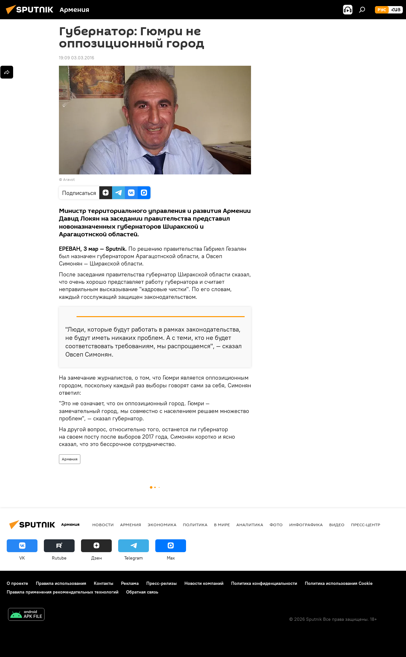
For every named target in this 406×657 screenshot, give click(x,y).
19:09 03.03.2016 (76, 58)
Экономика (162, 524)
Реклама (130, 583)
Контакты (103, 583)
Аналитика (249, 524)
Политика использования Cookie (339, 583)
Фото (276, 524)
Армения (69, 459)
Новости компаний (203, 583)
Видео (337, 524)
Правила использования (61, 583)
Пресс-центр (365, 524)
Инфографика (306, 524)
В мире (222, 524)
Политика (195, 524)
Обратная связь (142, 592)
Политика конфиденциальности (264, 583)
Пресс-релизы (161, 583)
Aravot (69, 179)
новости (103, 524)
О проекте (17, 583)
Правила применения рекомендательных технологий (62, 592)
